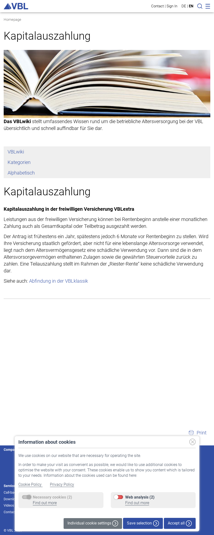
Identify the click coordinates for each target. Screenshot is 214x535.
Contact (157, 6)
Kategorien (19, 162)
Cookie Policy (30, 484)
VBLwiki (16, 152)
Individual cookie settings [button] (93, 523)
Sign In (172, 6)
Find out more (45, 502)
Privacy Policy (62, 484)
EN (191, 6)
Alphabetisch (21, 173)
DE (183, 6)
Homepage (12, 19)
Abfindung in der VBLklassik (58, 281)
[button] (197, 432)
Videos (9, 505)
